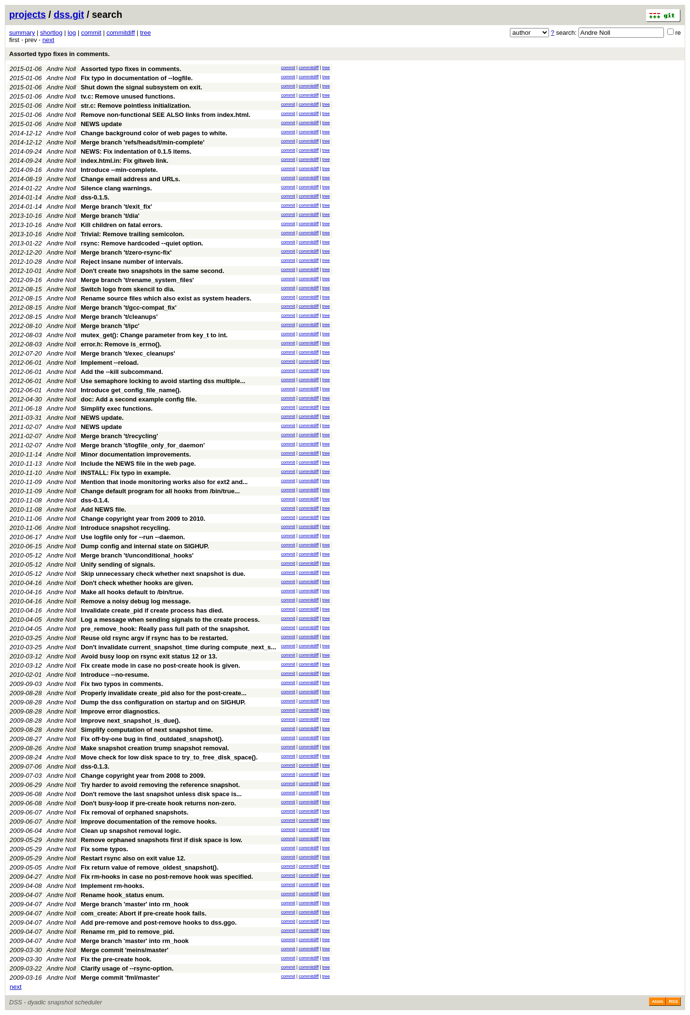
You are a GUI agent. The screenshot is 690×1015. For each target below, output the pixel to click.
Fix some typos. (104, 849)
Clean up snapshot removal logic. (131, 830)
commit (91, 32)
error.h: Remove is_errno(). (121, 344)
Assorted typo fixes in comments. (59, 53)
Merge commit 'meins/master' (125, 950)
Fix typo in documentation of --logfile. (137, 78)
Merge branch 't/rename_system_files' (137, 280)
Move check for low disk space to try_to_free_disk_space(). (169, 757)
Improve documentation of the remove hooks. (149, 821)
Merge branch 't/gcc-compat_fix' (128, 307)
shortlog (51, 32)
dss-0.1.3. (95, 766)
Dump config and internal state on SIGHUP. (145, 546)
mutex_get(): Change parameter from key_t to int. (154, 335)
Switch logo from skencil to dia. (128, 289)
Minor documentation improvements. (136, 454)
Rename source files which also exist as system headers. (166, 298)
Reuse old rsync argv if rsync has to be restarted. (154, 638)
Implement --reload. (110, 362)
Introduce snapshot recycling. (125, 527)
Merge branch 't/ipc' (110, 325)
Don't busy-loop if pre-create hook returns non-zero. (158, 803)
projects (27, 14)
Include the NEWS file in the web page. (138, 463)
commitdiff (120, 32)
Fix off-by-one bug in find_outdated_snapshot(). (152, 739)
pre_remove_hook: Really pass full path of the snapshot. (165, 628)
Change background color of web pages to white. (154, 133)
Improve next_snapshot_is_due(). (131, 720)
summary (22, 32)
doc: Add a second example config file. (139, 399)
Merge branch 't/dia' (110, 215)
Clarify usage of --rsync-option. (127, 968)
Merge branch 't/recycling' (119, 436)
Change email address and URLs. (130, 179)
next (48, 39)
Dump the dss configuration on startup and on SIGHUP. (163, 702)
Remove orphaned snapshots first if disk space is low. (161, 839)
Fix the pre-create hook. (116, 959)
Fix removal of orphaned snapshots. (134, 812)
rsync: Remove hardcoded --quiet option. (142, 243)
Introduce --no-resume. (115, 674)
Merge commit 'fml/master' (120, 977)
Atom (657, 1001)
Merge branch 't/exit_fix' (116, 206)
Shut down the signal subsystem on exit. (141, 87)
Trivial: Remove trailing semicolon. (132, 234)
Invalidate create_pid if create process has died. (152, 610)
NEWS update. (102, 417)
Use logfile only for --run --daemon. (133, 537)
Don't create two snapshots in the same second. (152, 270)
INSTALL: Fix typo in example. (125, 472)
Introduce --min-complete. (119, 169)
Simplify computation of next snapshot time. (147, 729)
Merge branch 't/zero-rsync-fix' (126, 252)
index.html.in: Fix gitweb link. (124, 160)
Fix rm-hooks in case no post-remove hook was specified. (167, 876)
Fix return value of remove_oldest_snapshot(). (149, 867)
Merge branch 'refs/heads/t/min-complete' (142, 142)
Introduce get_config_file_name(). (131, 390)
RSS (673, 1001)
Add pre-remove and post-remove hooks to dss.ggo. (159, 922)
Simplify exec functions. (117, 408)
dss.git (69, 14)
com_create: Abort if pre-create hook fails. (143, 913)
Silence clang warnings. (116, 188)
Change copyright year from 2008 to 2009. (143, 775)
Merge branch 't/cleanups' (119, 316)
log (72, 32)
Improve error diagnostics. (120, 711)
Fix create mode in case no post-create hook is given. (160, 665)
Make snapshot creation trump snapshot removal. (155, 748)
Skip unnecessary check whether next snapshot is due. (163, 573)
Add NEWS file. (103, 509)
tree (145, 32)
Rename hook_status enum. (122, 895)
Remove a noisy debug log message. (136, 601)
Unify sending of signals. (118, 564)
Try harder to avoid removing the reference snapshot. (160, 784)
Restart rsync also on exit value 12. (133, 858)
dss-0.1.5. (95, 197)
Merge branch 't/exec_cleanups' (128, 353)
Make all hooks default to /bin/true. (132, 592)
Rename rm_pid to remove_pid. (127, 931)
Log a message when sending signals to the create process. (170, 619)
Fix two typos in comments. (122, 683)
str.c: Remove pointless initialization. (136, 105)
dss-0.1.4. (95, 500)
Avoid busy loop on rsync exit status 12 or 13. (149, 656)
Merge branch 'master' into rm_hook (135, 904)
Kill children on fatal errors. (121, 225)
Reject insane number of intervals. (132, 261)
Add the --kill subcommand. (122, 371)
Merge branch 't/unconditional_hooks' (137, 555)
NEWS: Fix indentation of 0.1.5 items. (136, 151)
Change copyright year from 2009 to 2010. (143, 518)
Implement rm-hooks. (112, 885)
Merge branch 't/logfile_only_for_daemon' (143, 445)
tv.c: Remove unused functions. (128, 96)
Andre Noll (61, 68)
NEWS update (101, 124)
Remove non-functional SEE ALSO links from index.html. (165, 114)
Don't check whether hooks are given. (137, 582)
